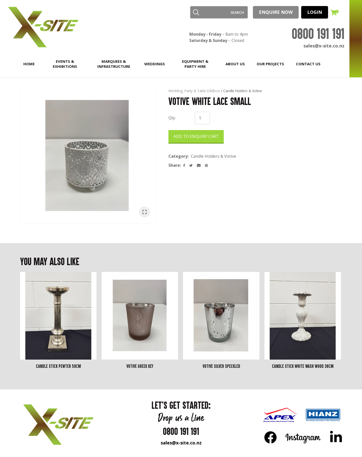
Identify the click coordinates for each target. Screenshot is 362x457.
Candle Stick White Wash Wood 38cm (303, 366)
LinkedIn (336, 437)
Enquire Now (276, 12)
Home (29, 63)
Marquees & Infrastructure (113, 64)
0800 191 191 (318, 33)
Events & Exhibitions (65, 64)
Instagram (303, 437)
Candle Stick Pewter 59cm (58, 366)
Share (174, 165)
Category (178, 156)
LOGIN (314, 12)
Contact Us (308, 63)
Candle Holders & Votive (242, 90)
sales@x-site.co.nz (323, 46)
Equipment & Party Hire (195, 64)
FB (270, 437)
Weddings (154, 63)
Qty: (172, 118)
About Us (235, 63)
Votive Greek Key (139, 366)
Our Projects (270, 63)
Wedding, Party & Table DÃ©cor (194, 90)
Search (196, 12)
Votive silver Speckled (221, 366)
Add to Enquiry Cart (196, 136)
